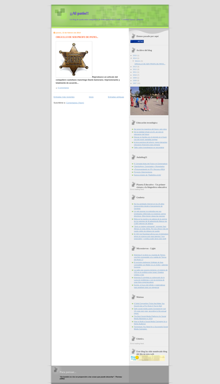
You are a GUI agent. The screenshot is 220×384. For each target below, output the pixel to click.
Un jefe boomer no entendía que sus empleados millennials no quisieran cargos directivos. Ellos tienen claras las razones (150, 213)
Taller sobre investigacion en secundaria (149, 147)
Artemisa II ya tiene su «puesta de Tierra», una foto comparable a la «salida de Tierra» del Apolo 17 (150, 257)
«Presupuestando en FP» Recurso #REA (149, 169)
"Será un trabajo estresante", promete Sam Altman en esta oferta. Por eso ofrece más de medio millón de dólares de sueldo (151, 229)
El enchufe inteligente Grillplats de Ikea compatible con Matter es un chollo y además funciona (151, 264)
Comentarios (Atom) (75, 103)
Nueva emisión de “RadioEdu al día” (147, 175)
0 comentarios (63, 88)
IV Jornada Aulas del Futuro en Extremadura (150, 164)
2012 (135, 69)
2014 (135, 58)
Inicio (91, 97)
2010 (135, 75)
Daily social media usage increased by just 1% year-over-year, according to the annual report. (150, 311)
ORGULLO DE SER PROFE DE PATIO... (77, 37)
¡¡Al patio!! (79, 13)
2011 (135, 72)
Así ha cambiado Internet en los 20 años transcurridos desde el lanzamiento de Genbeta (149, 206)
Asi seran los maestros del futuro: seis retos (150, 129)
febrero (138, 61)
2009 (135, 78)
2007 (135, 83)
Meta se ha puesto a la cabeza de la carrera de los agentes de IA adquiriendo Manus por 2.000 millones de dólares (150, 221)
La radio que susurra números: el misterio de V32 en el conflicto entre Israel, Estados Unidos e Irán (150, 272)
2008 (135, 80)
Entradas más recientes (64, 97)
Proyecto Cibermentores (143, 172)
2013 (135, 67)
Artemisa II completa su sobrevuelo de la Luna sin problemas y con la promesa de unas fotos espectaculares (149, 280)
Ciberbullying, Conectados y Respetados (149, 166)
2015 (135, 55)
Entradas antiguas (116, 97)
